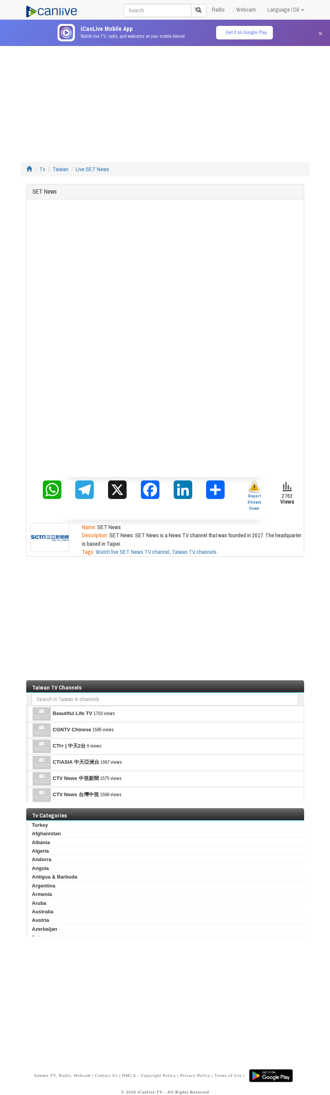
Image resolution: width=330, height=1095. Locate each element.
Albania (41, 842)
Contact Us (106, 1075)
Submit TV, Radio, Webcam (62, 1075)
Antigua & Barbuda (55, 877)
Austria (40, 920)
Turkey (40, 825)
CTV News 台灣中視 (65, 795)
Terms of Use (228, 1075)
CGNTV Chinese (61, 730)
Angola (40, 868)
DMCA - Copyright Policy (149, 1075)
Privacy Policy (195, 1075)
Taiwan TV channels (194, 552)
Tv (42, 169)
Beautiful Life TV (62, 714)
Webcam (246, 9)
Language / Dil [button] (285, 9)
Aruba (39, 903)
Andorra (42, 859)
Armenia (42, 894)
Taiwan (60, 169)
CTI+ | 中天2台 (59, 746)
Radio (218, 9)
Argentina (44, 886)
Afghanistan (46, 833)
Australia (43, 911)
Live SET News (92, 169)
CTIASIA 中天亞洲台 (65, 763)
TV (197, 9)
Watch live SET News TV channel (132, 552)
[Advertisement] (165, 100)
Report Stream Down (254, 495)
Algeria (40, 851)
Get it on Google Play (246, 32)
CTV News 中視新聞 (65, 779)
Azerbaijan (45, 929)
